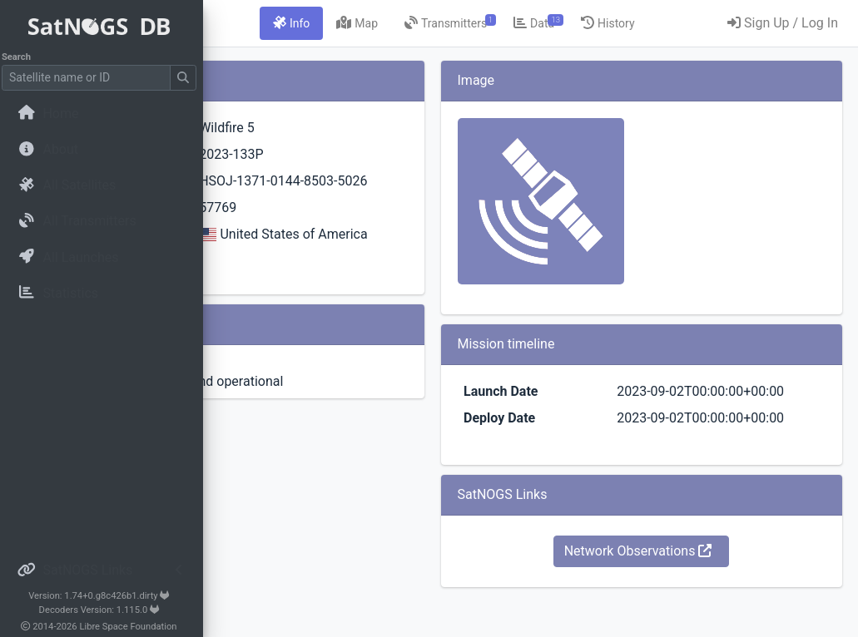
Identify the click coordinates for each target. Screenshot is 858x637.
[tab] (433, 23)
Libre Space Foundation (133, 626)
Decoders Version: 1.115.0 (104, 610)
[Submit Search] (188, 78)
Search (21, 57)
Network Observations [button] (690, 591)
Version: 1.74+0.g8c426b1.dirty (103, 595)
